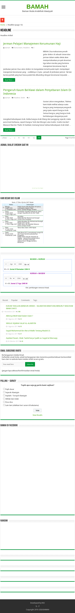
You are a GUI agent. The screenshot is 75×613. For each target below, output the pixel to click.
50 (21, 326)
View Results (37, 415)
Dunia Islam (18, 48)
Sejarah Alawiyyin (12, 392)
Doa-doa (9, 402)
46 (22, 341)
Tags (35, 300)
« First (4, 138)
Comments (25, 300)
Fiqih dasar (9, 389)
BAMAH (38, 6)
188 (19, 311)
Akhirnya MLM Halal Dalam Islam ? (19, 316)
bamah (7, 48)
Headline (26, 48)
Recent (5, 300)
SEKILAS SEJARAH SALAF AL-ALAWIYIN (21, 323)
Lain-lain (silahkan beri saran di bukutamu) (22, 405)
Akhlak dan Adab (12, 399)
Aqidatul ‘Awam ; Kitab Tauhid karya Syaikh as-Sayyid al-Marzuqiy (31, 338)
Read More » (9, 80)
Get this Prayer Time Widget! (37, 188)
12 (34, 138)
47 (21, 334)
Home (2, 25)
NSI (43, 603)
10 (23, 138)
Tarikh (23, 98)
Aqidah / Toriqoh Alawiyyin (16, 396)
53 (21, 319)
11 (29, 138)
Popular (14, 300)
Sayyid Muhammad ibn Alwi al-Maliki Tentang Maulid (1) (28, 331)
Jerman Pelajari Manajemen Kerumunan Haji (32, 43)
